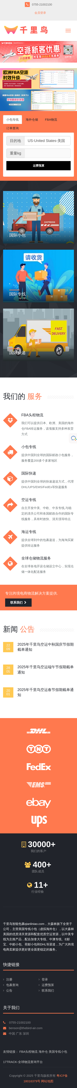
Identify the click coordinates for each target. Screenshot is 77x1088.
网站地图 (47, 1081)
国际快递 (17, 352)
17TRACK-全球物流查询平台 (23, 1062)
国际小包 (17, 235)
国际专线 (17, 294)
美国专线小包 (58, 1051)
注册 (9, 979)
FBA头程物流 (28, 1051)
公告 (9, 990)
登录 (45, 979)
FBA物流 (51, 119)
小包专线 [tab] (12, 119)
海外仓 (43, 1051)
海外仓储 (32, 119)
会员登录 (40, 12)
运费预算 (48, 985)
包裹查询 (12, 985)
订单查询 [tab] (12, 128)
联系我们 (18, 602)
